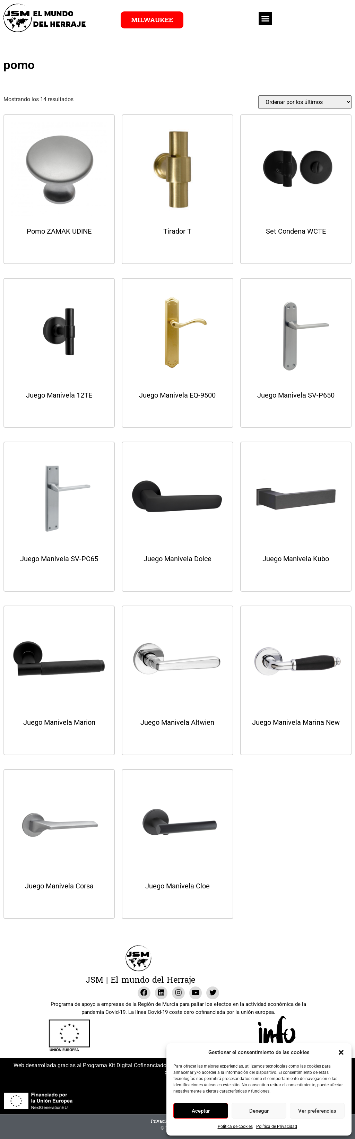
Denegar (259, 1111)
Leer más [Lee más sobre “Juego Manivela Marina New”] (296, 741)
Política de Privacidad (276, 1126)
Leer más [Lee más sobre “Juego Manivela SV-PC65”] (59, 577)
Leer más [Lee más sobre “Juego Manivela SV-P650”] (296, 413)
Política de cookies (235, 1126)
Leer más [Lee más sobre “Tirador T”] (177, 249)
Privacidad (162, 1121)
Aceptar (201, 1111)
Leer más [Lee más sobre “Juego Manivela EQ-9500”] (177, 413)
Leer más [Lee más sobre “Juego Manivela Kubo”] (296, 577)
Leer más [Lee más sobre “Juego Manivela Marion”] (59, 741)
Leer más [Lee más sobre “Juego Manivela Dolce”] (177, 577)
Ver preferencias (317, 1111)
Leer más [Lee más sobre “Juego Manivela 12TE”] (59, 413)
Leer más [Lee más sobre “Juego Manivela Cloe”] (177, 904)
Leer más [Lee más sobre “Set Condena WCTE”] (296, 249)
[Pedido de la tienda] (305, 102)
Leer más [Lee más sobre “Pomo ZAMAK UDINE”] (59, 249)
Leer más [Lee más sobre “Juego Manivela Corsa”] (59, 904)
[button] (341, 1052)
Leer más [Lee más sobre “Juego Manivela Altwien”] (177, 741)
